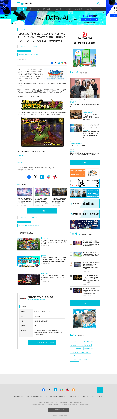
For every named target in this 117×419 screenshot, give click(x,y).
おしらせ (85, 396)
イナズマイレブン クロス (76, 341)
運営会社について (18, 396)
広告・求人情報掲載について (34, 396)
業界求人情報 (46, 9)
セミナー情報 (58, 9)
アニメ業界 (78, 9)
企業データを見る (42, 342)
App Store (20, 155)
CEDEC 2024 (88, 345)
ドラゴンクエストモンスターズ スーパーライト (28, 54)
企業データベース (33, 9)
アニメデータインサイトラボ (90, 341)
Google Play (20, 159)
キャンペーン (22, 29)
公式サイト (20, 162)
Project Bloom (74, 355)
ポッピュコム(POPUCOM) (76, 348)
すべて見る (42, 211)
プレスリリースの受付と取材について (55, 396)
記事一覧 (21, 9)
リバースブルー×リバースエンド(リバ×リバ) (81, 352)
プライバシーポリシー (97, 396)
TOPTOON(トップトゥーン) (77, 345)
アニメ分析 (89, 9)
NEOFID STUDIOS (74, 363)
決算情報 (68, 9)
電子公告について (74, 396)
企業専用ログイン (59, 410)
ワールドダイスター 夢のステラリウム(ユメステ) (81, 359)
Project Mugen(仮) (88, 348)
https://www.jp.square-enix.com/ (37, 299)
